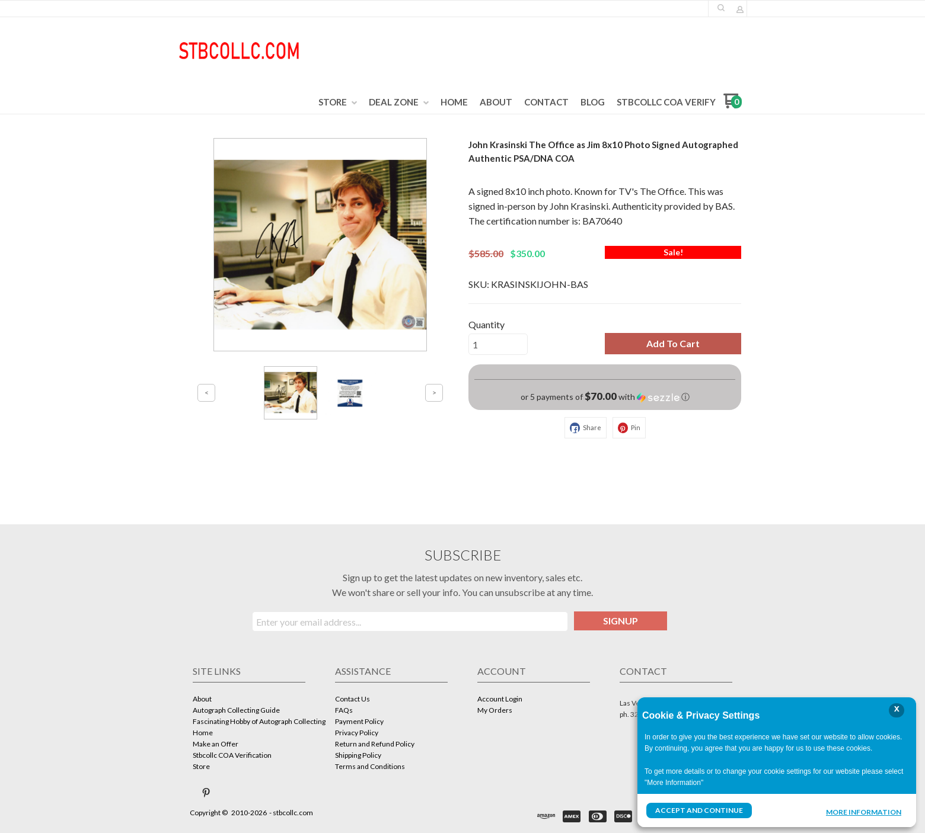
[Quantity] (498, 344)
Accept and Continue (699, 810)
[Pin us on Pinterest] (206, 792)
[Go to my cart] (732, 105)
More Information (863, 812)
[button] (721, 8)
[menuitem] (337, 102)
